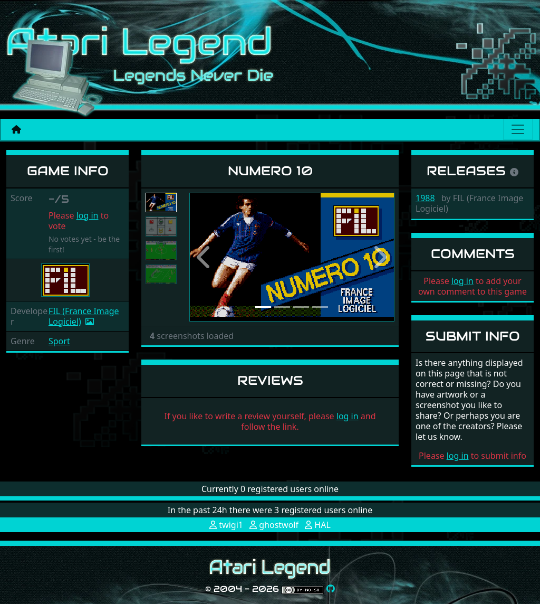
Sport (59, 341)
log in (87, 215)
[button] (204, 257)
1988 (425, 198)
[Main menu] (518, 129)
